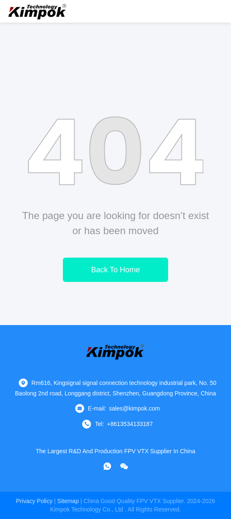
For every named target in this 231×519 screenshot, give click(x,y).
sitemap (68, 501)
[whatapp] (107, 466)
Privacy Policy (34, 501)
